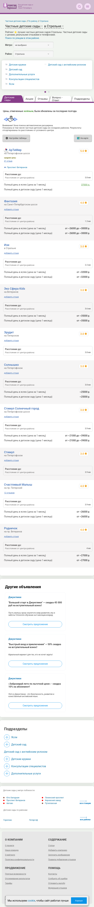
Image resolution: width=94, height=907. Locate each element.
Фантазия (10, 201)
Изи (6, 245)
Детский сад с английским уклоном (25, 751)
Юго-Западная (11, 798)
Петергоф (33, 820)
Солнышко (11, 364)
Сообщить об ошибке (57, 878)
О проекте (9, 845)
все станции (85, 802)
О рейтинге (10, 855)
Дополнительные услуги (22, 74)
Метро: (9, 45)
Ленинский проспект (53, 798)
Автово (8, 803)
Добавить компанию (57, 850)
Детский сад (15, 69)
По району (33, 21)
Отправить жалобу (56, 883)
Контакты (52, 874)
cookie (31, 900)
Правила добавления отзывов (62, 859)
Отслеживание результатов (17, 878)
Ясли (11, 84)
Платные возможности (15, 874)
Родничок (10, 528)
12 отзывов (9, 493)
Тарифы (8, 883)
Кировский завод (51, 800)
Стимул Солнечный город (21, 408)
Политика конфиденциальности (19, 859)
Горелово (7, 820)
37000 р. (85, 184)
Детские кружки (17, 65)
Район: (8, 54)
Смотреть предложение (35, 624)
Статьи (51, 845)
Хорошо (79, 900)
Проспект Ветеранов (17, 167)
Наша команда (12, 850)
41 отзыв (8, 161)
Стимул (9, 452)
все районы (85, 819)
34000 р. (85, 189)
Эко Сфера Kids (14, 288)
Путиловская (49, 803)
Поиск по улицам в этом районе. (22, 38)
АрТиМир (15, 150)
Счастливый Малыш (18, 484)
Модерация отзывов (57, 888)
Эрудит (9, 332)
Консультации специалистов (24, 79)
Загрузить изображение (59, 855)
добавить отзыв (11, 209)
